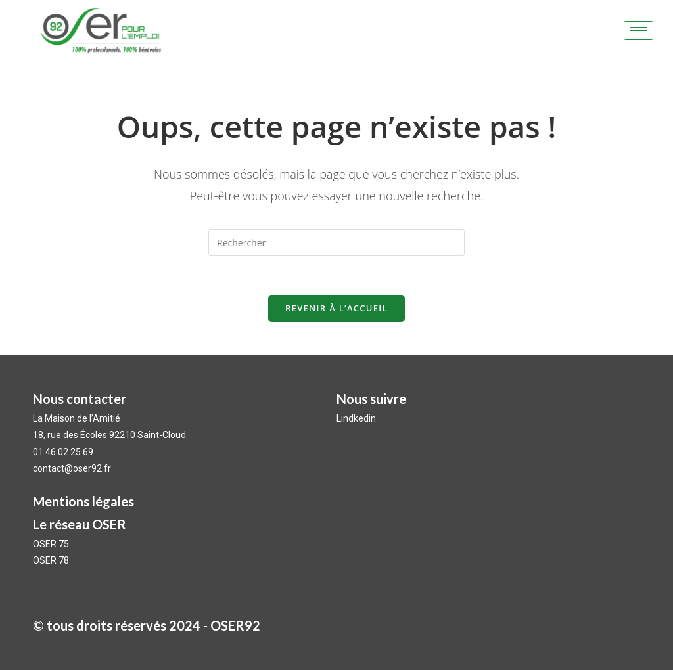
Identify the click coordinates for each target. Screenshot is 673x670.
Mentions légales (83, 501)
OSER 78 (51, 560)
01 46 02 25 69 (63, 452)
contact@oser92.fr (72, 468)
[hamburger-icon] (638, 30)
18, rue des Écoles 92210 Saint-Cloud (109, 435)
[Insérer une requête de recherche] (336, 242)
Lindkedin (357, 418)
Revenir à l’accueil (336, 308)
